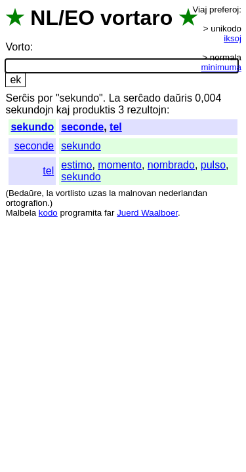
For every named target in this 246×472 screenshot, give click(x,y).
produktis (94, 109)
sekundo (32, 126)
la (50, 193)
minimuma (221, 67)
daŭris (177, 98)
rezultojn (146, 109)
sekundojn (29, 109)
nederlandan (183, 193)
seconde (82, 126)
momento (120, 164)
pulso (213, 164)
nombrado (171, 164)
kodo (48, 213)
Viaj (199, 9)
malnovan (137, 193)
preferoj (224, 9)
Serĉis (19, 98)
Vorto (17, 46)
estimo (76, 164)
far (109, 213)
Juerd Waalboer (147, 213)
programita (81, 213)
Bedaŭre (25, 193)
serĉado (142, 98)
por (44, 98)
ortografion (26, 203)
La (115, 98)
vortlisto (71, 193)
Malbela (20, 213)
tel (116, 126)
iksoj (232, 38)
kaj (63, 109)
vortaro (136, 18)
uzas (97, 193)
